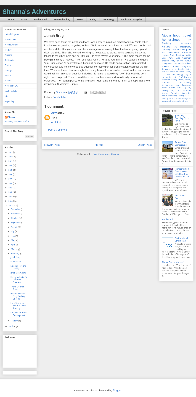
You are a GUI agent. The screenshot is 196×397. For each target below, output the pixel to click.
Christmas (186, 52)
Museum (186, 43)
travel (186, 35)
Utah (7, 96)
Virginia (187, 74)
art (175, 46)
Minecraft (187, 90)
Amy (54, 113)
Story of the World (180, 60)
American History (183, 72)
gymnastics (167, 77)
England (165, 55)
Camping (166, 49)
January (14, 320)
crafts (164, 88)
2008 (10, 326)
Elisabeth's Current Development (19, 314)
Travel (80, 19)
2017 (10, 170)
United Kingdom (12, 34)
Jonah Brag (15, 257)
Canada (174, 49)
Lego (178, 58)
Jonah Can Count (18, 272)
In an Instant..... (17, 261)
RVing (93, 19)
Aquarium (186, 58)
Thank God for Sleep (17, 288)
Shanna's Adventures (34, 11)
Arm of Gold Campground (181, 143)
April (13, 244)
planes (171, 101)
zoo (175, 63)
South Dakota (11, 91)
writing (181, 96)
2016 (10, 174)
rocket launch (179, 101)
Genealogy (108, 19)
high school (176, 98)
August (14, 227)
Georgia (8, 70)
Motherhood (40, 19)
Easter (175, 77)
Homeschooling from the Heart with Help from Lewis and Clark (182, 173)
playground (167, 63)
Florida (8, 65)
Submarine (186, 93)
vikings (172, 90)
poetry (188, 88)
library (181, 80)
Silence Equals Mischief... (173, 262)
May (13, 240)
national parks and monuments (176, 51)
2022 (10, 152)
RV (189, 39)
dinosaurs (173, 69)
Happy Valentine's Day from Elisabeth (19, 280)
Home (11, 19)
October (15, 218)
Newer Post (52, 144)
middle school (176, 88)
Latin (179, 90)
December (16, 209)
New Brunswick (183, 85)
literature (165, 101)
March (14, 249)
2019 (10, 161)
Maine (8, 75)
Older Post (145, 144)
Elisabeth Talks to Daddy (18, 267)
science (165, 66)
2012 (10, 192)
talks (63, 97)
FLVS (181, 77)
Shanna (11, 117)
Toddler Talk (168, 219)
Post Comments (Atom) (106, 154)
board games (166, 98)
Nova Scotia (10, 39)
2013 (10, 187)
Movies (165, 93)
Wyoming (9, 101)
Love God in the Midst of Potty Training (18, 306)
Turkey (8, 50)
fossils (181, 69)
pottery (188, 80)
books (164, 96)
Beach (181, 63)
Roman (165, 69)
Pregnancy (186, 66)
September (16, 222)
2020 (10, 156)
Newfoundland (12, 44)
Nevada (8, 80)
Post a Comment (57, 129)
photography (185, 46)
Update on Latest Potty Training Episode (18, 296)
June (13, 236)
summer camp (168, 72)
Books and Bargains (131, 19)
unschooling (185, 82)
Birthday (166, 43)
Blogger (117, 390)
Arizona (8, 55)
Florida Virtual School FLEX (181, 239)
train (186, 101)
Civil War (166, 74)
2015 (10, 178)
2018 (10, 165)
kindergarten (186, 98)
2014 (10, 183)
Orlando (175, 66)
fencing (174, 80)
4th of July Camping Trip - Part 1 (181, 118)
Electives (188, 96)
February (15, 253)
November (16, 213)
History (166, 46)
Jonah (56, 97)
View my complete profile (17, 121)
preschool (166, 82)
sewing (165, 90)
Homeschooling (62, 19)
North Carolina (177, 55)
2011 (10, 196)
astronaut (166, 80)
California (9, 60)
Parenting (175, 93)
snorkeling (172, 96)
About (24, 19)
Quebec (187, 77)
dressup (165, 60)
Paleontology (177, 74)
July (13, 231)
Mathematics (167, 85)
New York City (11, 85)
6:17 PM (56, 122)
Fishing (188, 63)
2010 (10, 201)
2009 (11, 205)
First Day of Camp (180, 197)
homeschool (171, 39)
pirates (188, 69)
